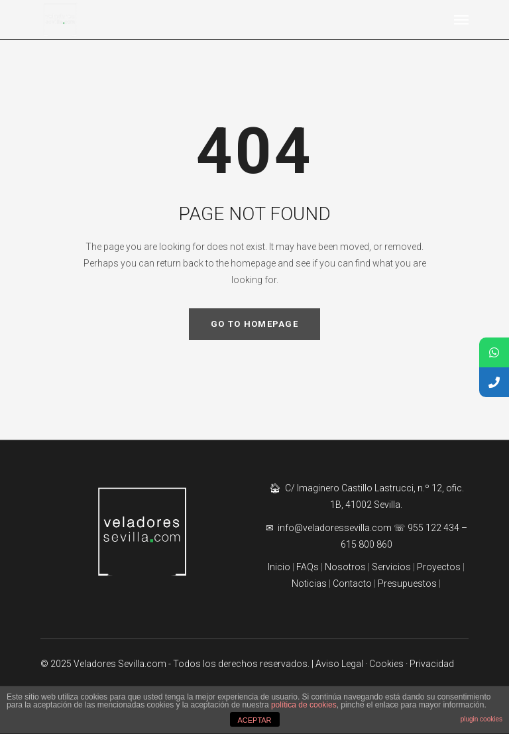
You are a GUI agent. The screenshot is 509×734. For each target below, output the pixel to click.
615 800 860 (366, 544)
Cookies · (389, 663)
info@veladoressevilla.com (336, 527)
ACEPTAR (254, 720)
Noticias (309, 583)
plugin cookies (481, 719)
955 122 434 (433, 527)
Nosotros (345, 567)
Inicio (279, 567)
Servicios (392, 567)
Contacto (352, 583)
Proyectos (438, 567)
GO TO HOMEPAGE (254, 324)
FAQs (307, 567)
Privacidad (432, 663)
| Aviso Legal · (340, 663)
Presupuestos (407, 583)
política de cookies (304, 704)
